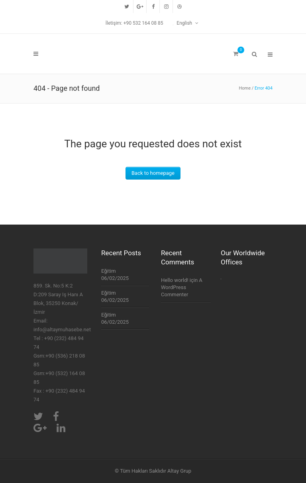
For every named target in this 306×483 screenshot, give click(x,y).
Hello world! (174, 280)
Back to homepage (153, 173)
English (183, 23)
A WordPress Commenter (181, 287)
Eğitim (108, 271)
